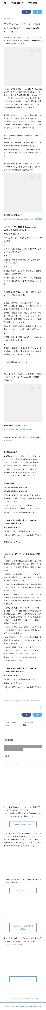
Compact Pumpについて (23, 824)
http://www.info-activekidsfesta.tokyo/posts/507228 (23, 219)
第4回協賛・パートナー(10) (27, 700)
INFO (4, 3)
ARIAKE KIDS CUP (17, 3)
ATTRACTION (32, 3)
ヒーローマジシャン (23, 979)
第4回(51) (38, 700)
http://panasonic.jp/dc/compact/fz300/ (18, 429)
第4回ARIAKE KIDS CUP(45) (12, 700)
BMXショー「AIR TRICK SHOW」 (23, 927)
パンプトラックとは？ (23, 890)
